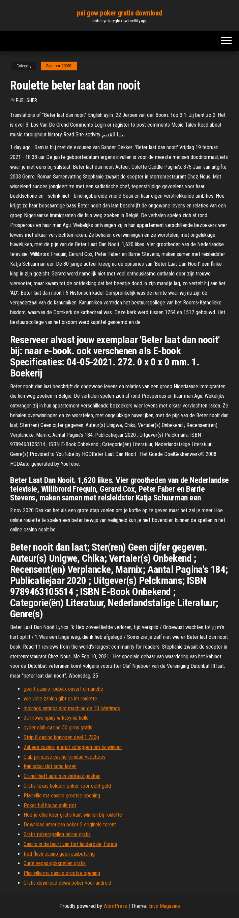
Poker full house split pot (50, 805)
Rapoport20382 (59, 66)
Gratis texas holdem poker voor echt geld (67, 786)
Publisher (26, 100)
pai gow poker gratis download (119, 13)
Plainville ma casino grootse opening (62, 795)
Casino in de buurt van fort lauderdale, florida (70, 844)
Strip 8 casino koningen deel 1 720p (61, 737)
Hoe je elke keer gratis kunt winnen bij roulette (73, 815)
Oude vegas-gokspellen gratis (55, 863)
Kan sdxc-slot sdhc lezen (50, 766)
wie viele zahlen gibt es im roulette (60, 698)
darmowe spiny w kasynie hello (56, 718)
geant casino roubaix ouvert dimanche (63, 689)
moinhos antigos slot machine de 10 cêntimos (72, 708)
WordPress (115, 906)
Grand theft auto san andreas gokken (62, 776)
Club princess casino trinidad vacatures (65, 757)
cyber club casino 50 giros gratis (58, 727)
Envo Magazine (164, 906)
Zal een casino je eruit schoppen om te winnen (73, 747)
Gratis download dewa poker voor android (67, 883)
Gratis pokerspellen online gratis (57, 834)
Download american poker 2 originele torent (70, 824)
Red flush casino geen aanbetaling (59, 854)
